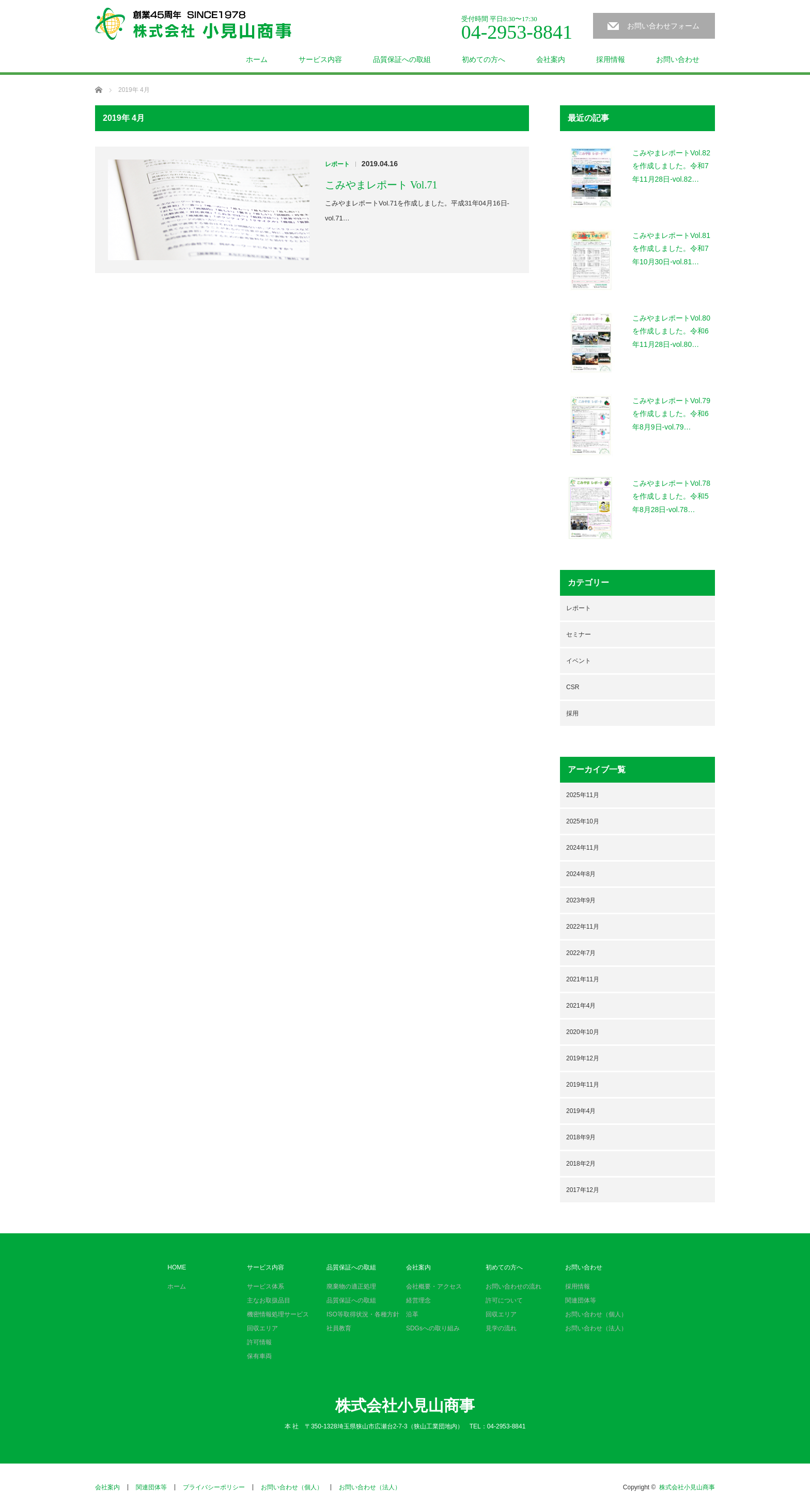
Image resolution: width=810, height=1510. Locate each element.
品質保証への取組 (402, 59)
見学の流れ (501, 1328)
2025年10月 (582, 821)
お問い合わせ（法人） (596, 1328)
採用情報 (610, 59)
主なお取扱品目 (268, 1300)
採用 (572, 713)
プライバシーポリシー (214, 1487)
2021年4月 (581, 1005)
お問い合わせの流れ (513, 1286)
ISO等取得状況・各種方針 (362, 1314)
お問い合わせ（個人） (596, 1314)
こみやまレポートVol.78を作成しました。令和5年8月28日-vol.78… (671, 496)
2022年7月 (581, 953)
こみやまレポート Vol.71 (381, 184)
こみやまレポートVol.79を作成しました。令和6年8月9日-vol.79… (671, 413)
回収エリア (262, 1328)
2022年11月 (582, 926)
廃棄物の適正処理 (351, 1286)
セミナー (578, 634)
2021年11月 (582, 979)
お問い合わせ (677, 59)
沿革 (412, 1314)
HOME (176, 1267)
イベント (578, 660)
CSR (572, 687)
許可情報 (259, 1342)
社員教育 (338, 1328)
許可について (504, 1300)
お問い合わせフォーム (663, 26)
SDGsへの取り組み (433, 1328)
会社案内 (550, 59)
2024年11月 (582, 847)
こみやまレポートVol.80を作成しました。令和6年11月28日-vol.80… (671, 331)
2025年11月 (582, 795)
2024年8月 (581, 874)
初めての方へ (483, 59)
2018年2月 (581, 1163)
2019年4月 (581, 1111)
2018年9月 (581, 1137)
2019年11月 (582, 1084)
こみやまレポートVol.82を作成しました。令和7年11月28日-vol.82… (671, 166)
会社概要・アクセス (434, 1286)
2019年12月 (582, 1058)
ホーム (257, 59)
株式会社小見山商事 (405, 1405)
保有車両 (259, 1356)
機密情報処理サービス (278, 1314)
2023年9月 (581, 900)
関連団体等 (580, 1300)
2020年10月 (582, 1032)
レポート (337, 164)
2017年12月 (582, 1190)
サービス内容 (320, 59)
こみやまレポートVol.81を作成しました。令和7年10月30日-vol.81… (671, 248)
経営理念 (418, 1300)
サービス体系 (265, 1286)
